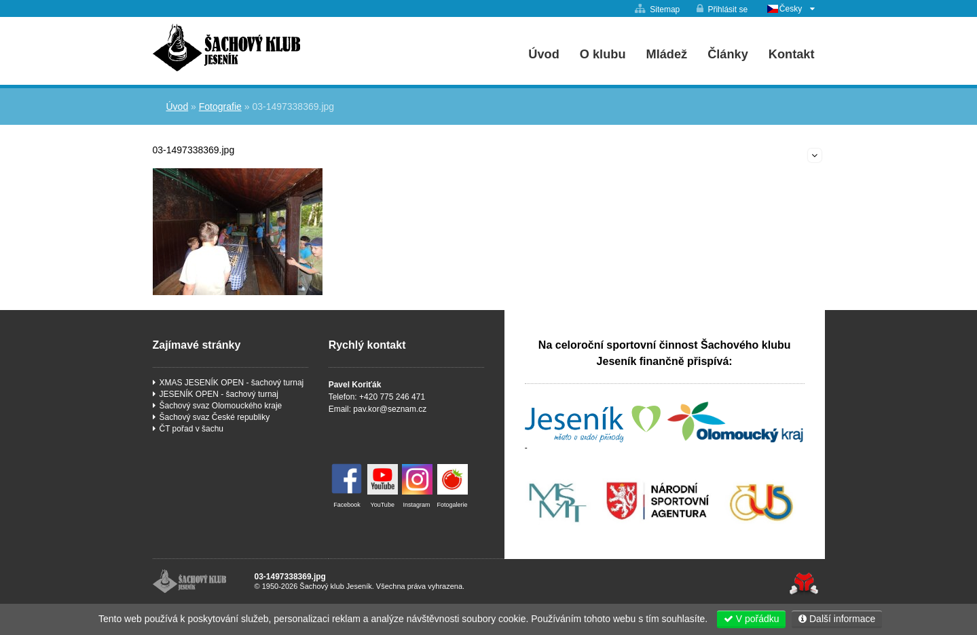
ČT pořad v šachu (192, 429)
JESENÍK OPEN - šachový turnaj (219, 394)
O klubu (603, 54)
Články (727, 54)
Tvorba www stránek (804, 583)
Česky (790, 9)
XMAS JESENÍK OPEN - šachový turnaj (232, 382)
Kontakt (792, 54)
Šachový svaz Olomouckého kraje (221, 405)
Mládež (667, 54)
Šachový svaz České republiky (215, 417)
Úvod (226, 47)
